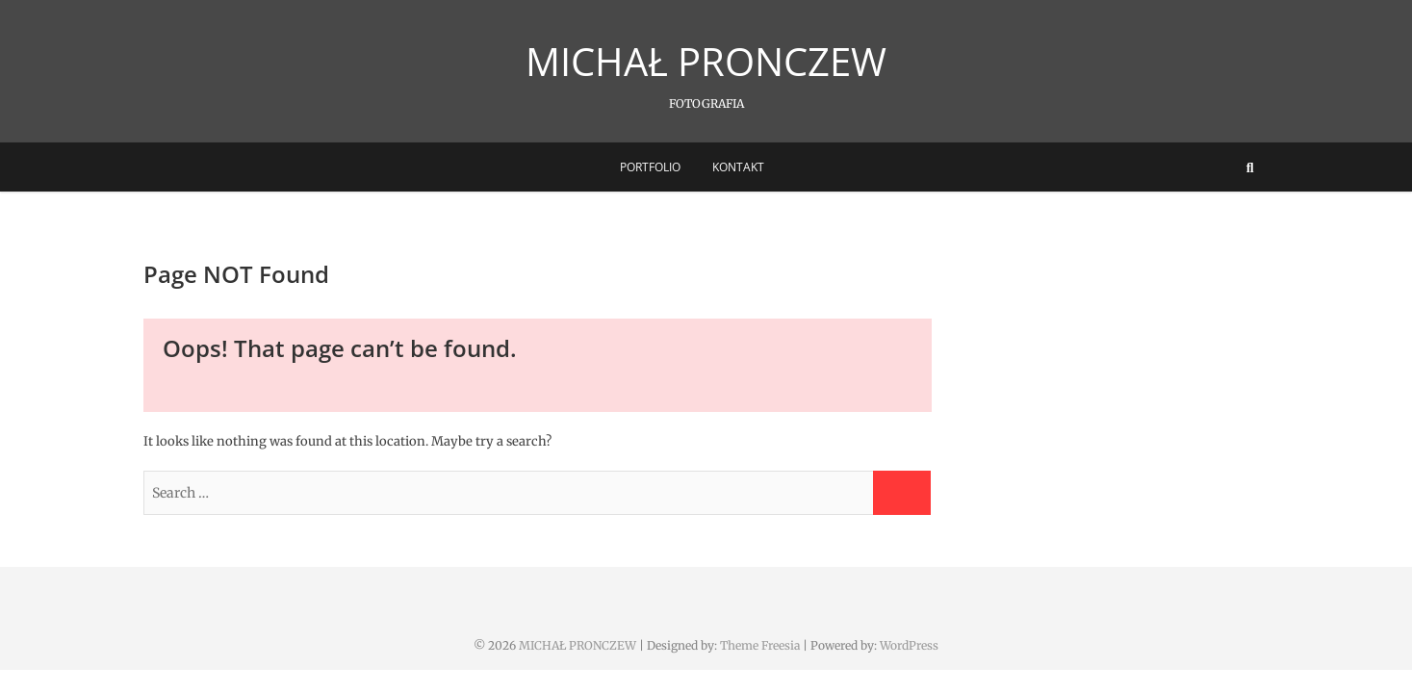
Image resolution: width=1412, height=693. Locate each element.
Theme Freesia (760, 645)
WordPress (909, 645)
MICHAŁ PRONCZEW (706, 61)
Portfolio (650, 167)
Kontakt (738, 167)
